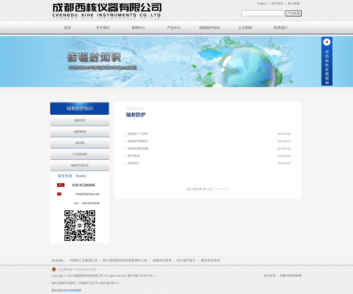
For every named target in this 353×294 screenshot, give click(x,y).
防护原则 (133, 156)
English (262, 3)
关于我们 (103, 28)
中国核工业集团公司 (83, 260)
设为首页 (277, 3)
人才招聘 (245, 28)
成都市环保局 (162, 260)
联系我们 (281, 28)
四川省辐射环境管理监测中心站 (125, 260)
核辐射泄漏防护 (138, 141)
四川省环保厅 (186, 260)
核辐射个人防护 (138, 134)
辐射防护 (80, 120)
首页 (67, 28)
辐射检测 (80, 131)
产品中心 (174, 28)
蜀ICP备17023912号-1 (141, 275)
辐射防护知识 (209, 28)
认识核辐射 (80, 154)
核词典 (80, 143)
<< (218, 189)
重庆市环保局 (210, 260)
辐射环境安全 (80, 165)
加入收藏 (294, 3)
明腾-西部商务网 (291, 275)
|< (214, 189)
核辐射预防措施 (138, 148)
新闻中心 (138, 28)
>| (228, 189)
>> (224, 189)
